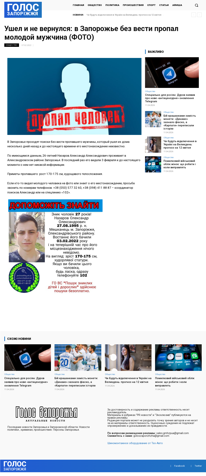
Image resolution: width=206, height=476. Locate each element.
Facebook (179, 469)
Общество (11, 45)
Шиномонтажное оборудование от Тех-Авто (135, 447)
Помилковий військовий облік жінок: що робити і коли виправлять (179, 159)
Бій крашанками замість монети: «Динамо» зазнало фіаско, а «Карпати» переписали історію (180, 120)
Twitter (198, 469)
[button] (196, 5)
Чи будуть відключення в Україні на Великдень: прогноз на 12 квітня (127, 14)
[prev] (193, 15)
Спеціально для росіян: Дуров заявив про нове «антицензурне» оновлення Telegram (170, 98)
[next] (199, 15)
